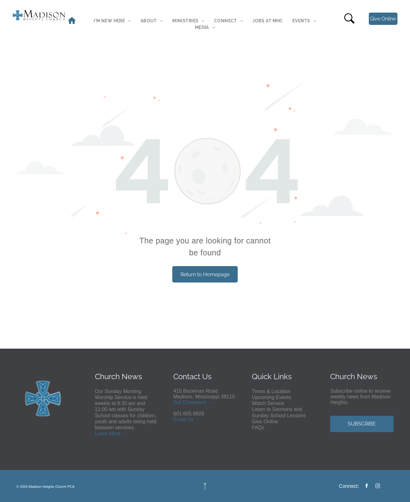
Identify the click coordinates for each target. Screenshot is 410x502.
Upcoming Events (271, 397)
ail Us (187, 419)
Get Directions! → (193, 402)
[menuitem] (112, 21)
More (114, 433)
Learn (101, 433)
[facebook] (367, 486)
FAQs (258, 427)
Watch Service (268, 403)
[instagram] (377, 486)
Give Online (265, 421)
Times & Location (271, 391)
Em (177, 419)
